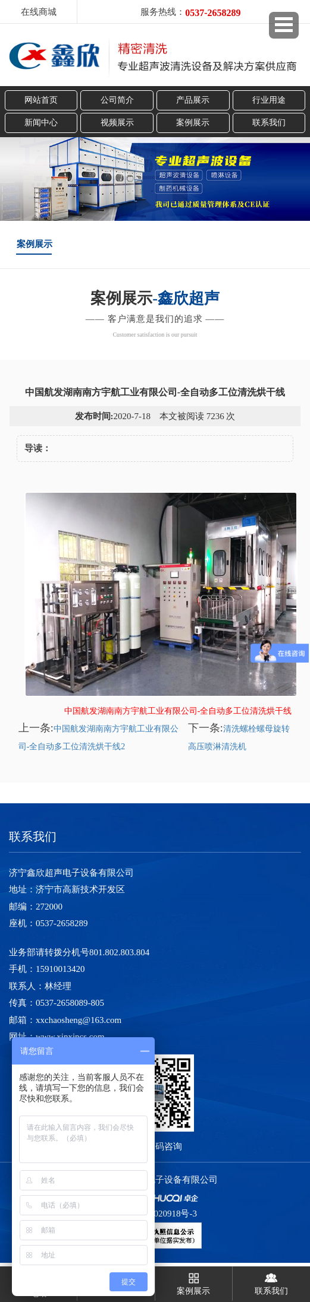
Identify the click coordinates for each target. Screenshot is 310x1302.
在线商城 (39, 12)
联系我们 (269, 122)
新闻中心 (41, 122)
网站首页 (41, 100)
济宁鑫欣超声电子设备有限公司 (155, 1179)
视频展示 (117, 122)
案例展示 (192, 122)
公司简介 (117, 100)
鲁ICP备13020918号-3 (155, 1213)
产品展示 (192, 100)
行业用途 (269, 100)
